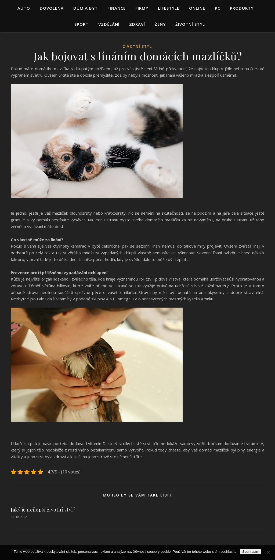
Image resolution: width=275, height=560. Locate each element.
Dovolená (52, 8)
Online (197, 8)
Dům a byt (85, 8)
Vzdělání (109, 24)
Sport (81, 24)
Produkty (242, 8)
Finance (116, 8)
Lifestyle (168, 8)
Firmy (141, 8)
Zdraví (137, 24)
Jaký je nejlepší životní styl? (43, 509)
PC (217, 8)
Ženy (160, 24)
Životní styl (190, 24)
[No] (268, 552)
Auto (23, 8)
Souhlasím (250, 552)
